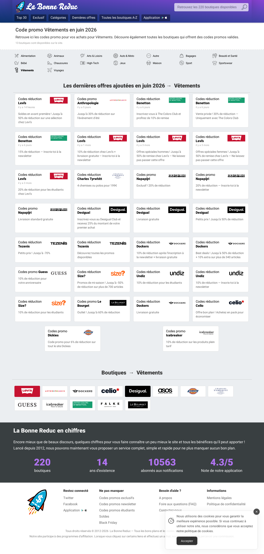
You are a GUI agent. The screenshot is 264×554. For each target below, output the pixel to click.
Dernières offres (83, 18)
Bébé (24, 63)
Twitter (68, 498)
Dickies (57, 333)
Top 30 (21, 18)
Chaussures (61, 63)
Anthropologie (88, 101)
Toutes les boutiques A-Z (119, 18)
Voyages (59, 70)
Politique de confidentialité (226, 504)
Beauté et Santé (228, 55)
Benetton (148, 101)
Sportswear (225, 63)
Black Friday (108, 523)
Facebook (70, 504)
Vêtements (27, 70)
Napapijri (146, 177)
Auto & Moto (127, 55)
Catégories (58, 18)
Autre (156, 55)
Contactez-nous (170, 510)
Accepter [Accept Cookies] (187, 545)
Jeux (122, 63)
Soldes (104, 516)
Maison (157, 63)
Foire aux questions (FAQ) (178, 504)
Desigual (89, 210)
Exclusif (38, 18)
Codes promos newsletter (117, 504)
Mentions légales (219, 498)
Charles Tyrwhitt (89, 177)
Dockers (148, 244)
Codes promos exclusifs (116, 498)
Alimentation (28, 55)
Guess (33, 272)
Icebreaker (175, 333)
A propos (165, 498)
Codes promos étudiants (117, 510)
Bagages (191, 55)
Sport (189, 63)
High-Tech (93, 63)
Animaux (59, 55)
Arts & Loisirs (94, 55)
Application (152, 18)
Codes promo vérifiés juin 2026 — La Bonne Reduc (47, 7)
